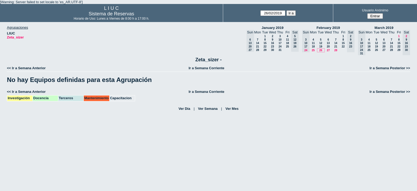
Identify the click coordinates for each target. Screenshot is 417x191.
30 (272, 50)
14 (257, 43)
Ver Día (184, 109)
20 (328, 46)
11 (287, 39)
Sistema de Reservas (111, 13)
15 (265, 43)
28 (257, 50)
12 (320, 43)
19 (320, 46)
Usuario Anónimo (375, 10)
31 (279, 50)
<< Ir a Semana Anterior (26, 68)
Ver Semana (208, 109)
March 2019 (383, 28)
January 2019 (272, 28)
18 (287, 43)
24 (279, 46)
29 (265, 50)
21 (257, 46)
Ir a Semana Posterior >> (390, 68)
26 (320, 50)
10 (279, 39)
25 (287, 46)
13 (328, 43)
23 (272, 46)
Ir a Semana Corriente (206, 68)
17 (279, 43)
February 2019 (328, 28)
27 (328, 50)
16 (272, 43)
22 (265, 46)
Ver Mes (232, 109)
